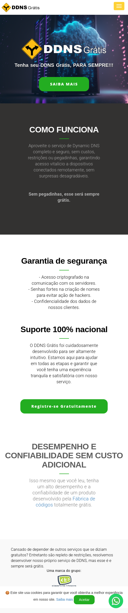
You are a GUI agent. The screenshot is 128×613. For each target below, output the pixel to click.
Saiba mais (64, 84)
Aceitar (84, 600)
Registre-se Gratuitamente (64, 406)
